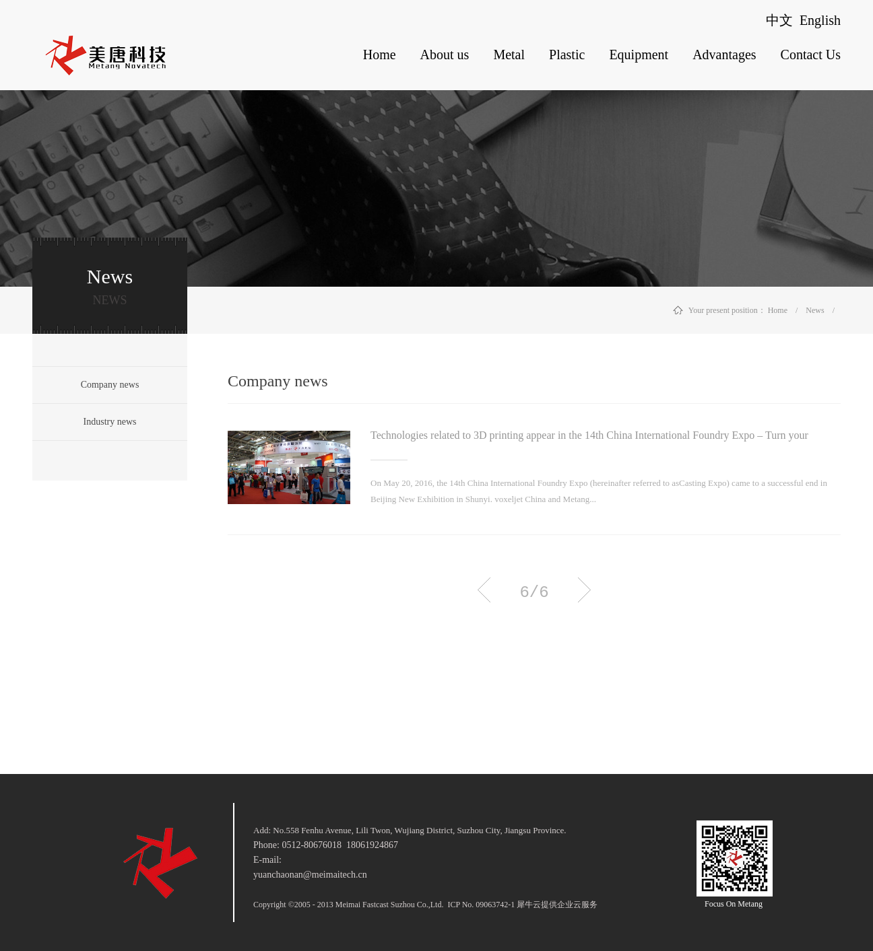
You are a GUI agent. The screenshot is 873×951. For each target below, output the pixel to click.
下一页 (584, 589)
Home (379, 54)
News (815, 310)
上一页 (484, 589)
